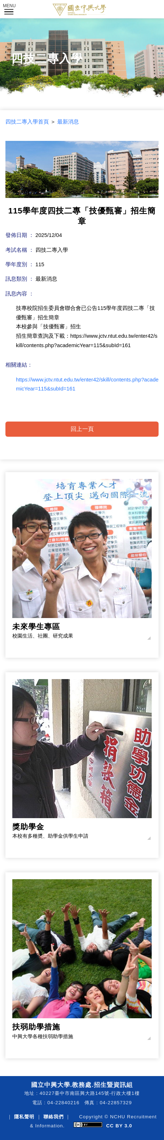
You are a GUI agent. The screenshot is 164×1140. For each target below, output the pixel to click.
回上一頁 (82, 429)
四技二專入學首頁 (27, 122)
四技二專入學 (47, 58)
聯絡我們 (53, 1116)
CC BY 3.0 (119, 1125)
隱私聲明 (24, 1116)
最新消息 (68, 122)
